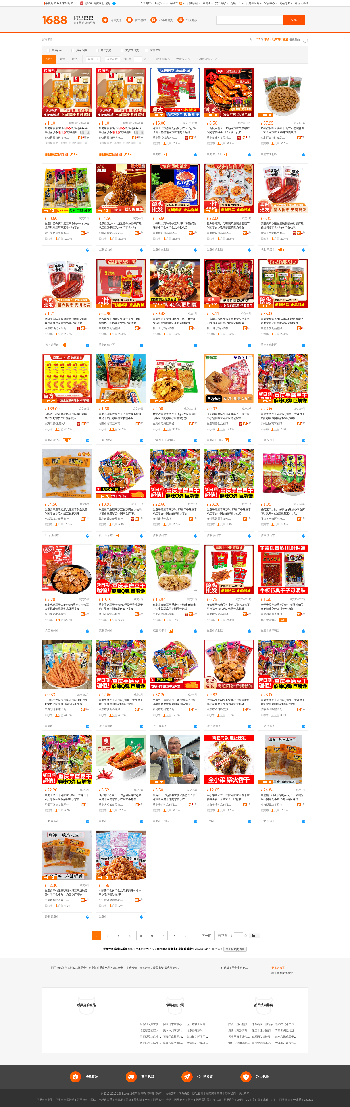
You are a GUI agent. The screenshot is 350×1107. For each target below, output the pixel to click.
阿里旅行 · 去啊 (162, 1099)
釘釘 (274, 1099)
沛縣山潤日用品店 (262, 1024)
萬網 (240, 1099)
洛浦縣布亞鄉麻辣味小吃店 (203, 1043)
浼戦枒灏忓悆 (68, 143)
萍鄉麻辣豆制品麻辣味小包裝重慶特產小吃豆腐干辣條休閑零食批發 (228, 702)
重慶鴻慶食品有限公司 (219, 423)
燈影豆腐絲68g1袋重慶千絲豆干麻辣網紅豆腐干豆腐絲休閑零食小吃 (120, 225)
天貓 (128, 1099)
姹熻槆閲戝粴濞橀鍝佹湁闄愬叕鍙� (57, 137)
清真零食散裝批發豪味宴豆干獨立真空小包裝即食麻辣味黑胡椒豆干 (228, 416)
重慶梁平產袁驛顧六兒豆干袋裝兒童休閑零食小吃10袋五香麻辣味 (66, 511)
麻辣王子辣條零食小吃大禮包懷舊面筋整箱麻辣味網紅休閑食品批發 (228, 606)
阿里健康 (284, 1099)
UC (247, 1099)
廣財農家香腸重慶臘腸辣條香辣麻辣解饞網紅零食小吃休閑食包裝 (282, 225)
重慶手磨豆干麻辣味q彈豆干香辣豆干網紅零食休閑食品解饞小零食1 (175, 511)
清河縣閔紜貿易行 (271, 804)
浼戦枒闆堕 (52, 143)
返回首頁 (217, 949)
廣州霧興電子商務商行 (219, 518)
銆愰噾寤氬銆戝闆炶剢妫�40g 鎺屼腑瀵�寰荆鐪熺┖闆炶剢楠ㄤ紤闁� (66, 130)
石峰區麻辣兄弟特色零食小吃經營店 (184, 1036)
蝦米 (190, 1099)
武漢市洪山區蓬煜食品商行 (111, 709)
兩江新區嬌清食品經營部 (111, 899)
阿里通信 (229, 1099)
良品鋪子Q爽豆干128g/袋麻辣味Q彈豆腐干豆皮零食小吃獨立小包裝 (120, 797)
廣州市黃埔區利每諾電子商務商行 (111, 614)
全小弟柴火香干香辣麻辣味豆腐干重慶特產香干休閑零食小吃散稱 (228, 797)
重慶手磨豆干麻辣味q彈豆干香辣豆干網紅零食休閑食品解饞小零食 (283, 416)
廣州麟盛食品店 (162, 518)
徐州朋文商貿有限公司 (273, 423)
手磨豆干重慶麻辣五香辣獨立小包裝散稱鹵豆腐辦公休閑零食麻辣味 (120, 511)
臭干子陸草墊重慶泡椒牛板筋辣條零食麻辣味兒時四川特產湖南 (282, 606)
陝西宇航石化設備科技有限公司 (247, 1024)
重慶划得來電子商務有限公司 (57, 709)
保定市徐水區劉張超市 (265, 1030)
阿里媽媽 (179, 1099)
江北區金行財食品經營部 (273, 137)
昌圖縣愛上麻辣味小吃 (153, 1036)
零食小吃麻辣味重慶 (244, 967)
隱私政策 (197, 1093)
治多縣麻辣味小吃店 (199, 1030)
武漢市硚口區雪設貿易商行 (219, 709)
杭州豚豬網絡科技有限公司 (57, 614)
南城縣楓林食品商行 (57, 518)
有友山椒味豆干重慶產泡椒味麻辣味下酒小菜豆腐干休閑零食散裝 (174, 606)
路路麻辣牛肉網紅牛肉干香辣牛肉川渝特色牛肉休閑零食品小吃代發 (120, 320)
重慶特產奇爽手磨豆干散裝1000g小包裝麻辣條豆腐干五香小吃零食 (67, 225)
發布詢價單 (278, 967)
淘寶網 (119, 1099)
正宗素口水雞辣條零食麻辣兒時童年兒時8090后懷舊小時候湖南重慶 (228, 320)
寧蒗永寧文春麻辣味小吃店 (179, 1043)
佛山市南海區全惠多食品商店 (273, 518)
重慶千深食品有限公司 (165, 804)
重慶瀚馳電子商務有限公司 (273, 614)
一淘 (147, 1099)
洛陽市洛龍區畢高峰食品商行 (111, 423)
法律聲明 (170, 1093)
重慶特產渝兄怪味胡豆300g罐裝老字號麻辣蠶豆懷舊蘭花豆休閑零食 (282, 320)
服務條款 (184, 1093)
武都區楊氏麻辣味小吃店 (154, 1043)
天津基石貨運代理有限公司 (244, 1036)
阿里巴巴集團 (45, 1099)
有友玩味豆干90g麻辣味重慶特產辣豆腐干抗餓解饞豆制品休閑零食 (67, 606)
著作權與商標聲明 (151, 1093)
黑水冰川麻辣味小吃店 (176, 1030)
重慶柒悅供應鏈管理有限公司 (165, 137)
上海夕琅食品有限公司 (219, 804)
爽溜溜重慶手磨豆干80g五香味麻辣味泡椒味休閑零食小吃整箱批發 (175, 416)
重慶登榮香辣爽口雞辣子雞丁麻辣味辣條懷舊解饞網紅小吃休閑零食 (174, 320)
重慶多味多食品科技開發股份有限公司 (219, 137)
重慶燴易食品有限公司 (165, 233)
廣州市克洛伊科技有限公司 (244, 1030)
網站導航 (244, 1093)
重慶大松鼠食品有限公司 (111, 804)
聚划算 (138, 1099)
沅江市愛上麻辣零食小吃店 (203, 1024)
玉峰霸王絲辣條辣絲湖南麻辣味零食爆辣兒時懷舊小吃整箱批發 (66, 416)
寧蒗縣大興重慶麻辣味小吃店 (157, 1024)
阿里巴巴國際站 (65, 1099)
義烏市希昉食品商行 (111, 518)
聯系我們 (230, 1093)
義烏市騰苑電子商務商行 (290, 1036)
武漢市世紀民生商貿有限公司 (273, 233)
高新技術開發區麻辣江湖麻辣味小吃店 (209, 1036)
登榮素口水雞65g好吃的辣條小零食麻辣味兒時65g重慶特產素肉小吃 (283, 511)
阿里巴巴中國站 (86, 1099)
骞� (85, 137)
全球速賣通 (105, 1099)
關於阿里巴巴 (214, 1093)
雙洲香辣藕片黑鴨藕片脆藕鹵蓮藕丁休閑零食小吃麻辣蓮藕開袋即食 (228, 225)
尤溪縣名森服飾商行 (287, 1043)
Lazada (308, 1099)
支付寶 (256, 1099)
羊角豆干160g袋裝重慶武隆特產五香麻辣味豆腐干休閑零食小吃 (174, 797)
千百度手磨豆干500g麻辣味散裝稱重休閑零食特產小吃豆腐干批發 (228, 130)
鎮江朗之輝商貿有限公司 (57, 233)
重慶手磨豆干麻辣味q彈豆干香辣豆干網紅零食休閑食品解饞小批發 (229, 511)
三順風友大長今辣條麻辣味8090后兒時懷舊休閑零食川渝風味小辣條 (66, 702)
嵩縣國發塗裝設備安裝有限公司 (270, 1036)
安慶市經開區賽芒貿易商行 (57, 899)
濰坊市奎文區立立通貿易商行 (111, 233)
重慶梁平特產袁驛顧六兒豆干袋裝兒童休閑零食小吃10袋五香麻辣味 (282, 797)
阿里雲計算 (203, 1099)
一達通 (297, 1099)
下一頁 (206, 935)
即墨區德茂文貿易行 (57, 804)
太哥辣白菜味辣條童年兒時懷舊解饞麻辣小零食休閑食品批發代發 (174, 225)
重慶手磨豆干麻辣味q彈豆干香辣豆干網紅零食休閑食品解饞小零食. (121, 702)
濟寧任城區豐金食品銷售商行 (273, 709)
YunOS (216, 1099)
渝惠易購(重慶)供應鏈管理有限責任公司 (57, 423)
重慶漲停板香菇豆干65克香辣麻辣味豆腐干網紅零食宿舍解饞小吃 (120, 416)
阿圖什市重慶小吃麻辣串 (178, 1024)
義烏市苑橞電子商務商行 (165, 709)
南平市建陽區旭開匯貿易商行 (165, 614)
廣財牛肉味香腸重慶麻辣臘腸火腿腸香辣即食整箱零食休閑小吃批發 (66, 320)
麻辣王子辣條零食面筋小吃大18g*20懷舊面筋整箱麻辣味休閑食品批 (174, 130)
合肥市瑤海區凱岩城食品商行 (165, 423)
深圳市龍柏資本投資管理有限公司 (248, 1043)
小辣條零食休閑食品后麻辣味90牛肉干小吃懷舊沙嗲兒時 (120, 892)
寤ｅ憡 (85, 132)
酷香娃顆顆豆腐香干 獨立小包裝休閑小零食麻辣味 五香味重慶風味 (282, 130)
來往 (266, 1099)
